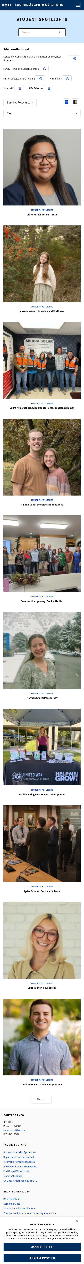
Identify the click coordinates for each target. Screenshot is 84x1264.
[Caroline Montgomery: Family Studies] (42, 554)
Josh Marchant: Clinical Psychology (42, 1084)
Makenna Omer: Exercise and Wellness (42, 311)
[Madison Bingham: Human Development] (42, 747)
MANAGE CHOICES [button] (42, 1247)
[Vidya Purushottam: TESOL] (42, 167)
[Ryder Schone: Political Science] (42, 843)
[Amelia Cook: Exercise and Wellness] (42, 457)
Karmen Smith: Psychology (42, 697)
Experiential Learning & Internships (38, 5)
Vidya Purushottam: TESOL (42, 214)
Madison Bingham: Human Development (42, 794)
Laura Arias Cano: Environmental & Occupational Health (42, 407)
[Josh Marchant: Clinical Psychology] (42, 1037)
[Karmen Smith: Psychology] (42, 650)
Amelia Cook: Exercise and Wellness (42, 504)
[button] (77, 1220)
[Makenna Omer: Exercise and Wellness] (42, 263)
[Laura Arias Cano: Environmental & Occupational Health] (42, 360)
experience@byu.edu (14, 1130)
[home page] (6, 5)
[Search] (42, 32)
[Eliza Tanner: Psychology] (42, 940)
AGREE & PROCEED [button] (42, 1258)
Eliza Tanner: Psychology (42, 987)
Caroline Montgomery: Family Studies (42, 601)
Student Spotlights (42, 210)
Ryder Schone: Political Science (42, 891)
